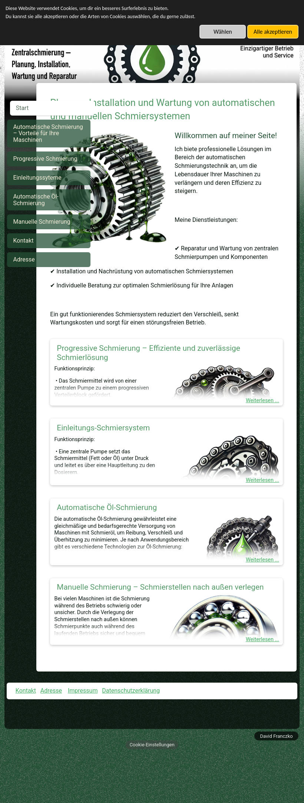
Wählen (223, 31)
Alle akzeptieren (273, 31)
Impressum (83, 740)
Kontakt (26, 740)
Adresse (51, 740)
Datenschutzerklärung (131, 740)
